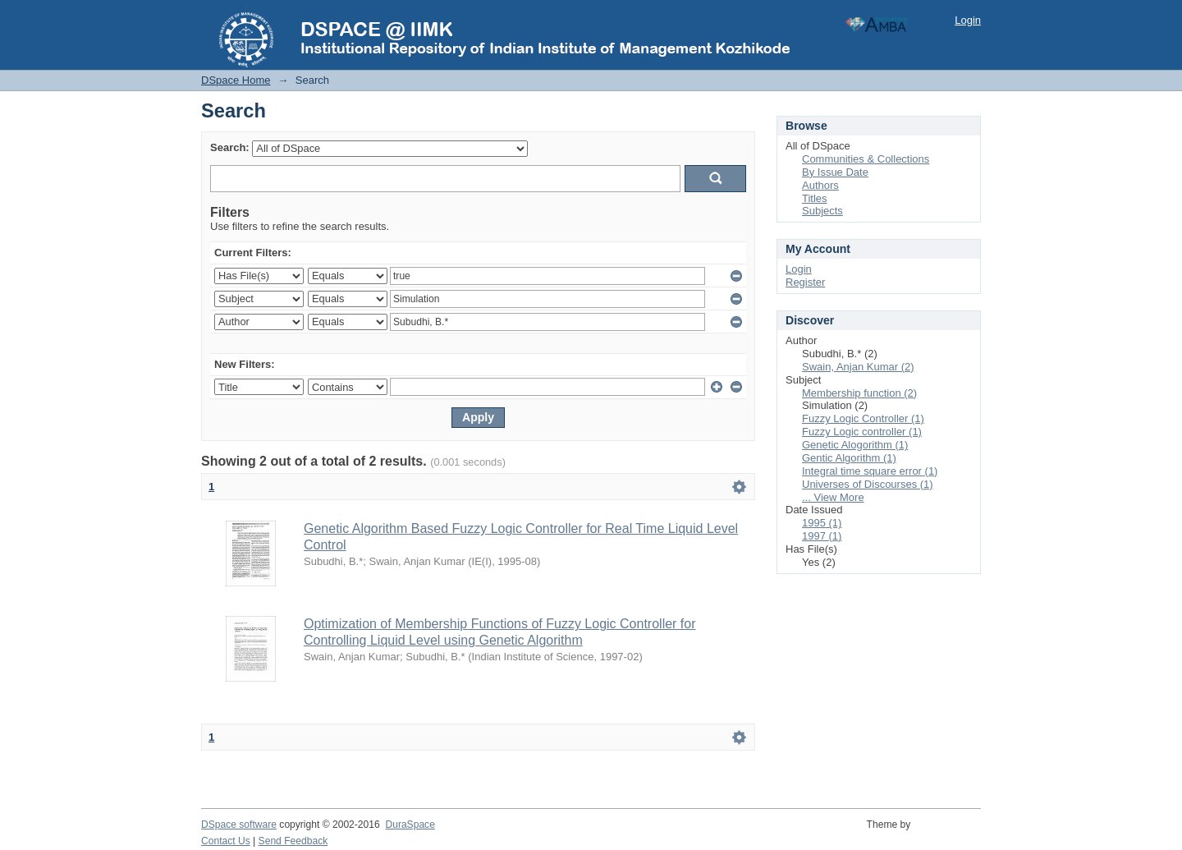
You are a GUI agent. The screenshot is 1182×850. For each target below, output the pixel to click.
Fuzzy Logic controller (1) (862, 431)
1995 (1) (821, 523)
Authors (820, 185)
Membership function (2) (859, 393)
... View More (833, 497)
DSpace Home (236, 80)
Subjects (822, 210)
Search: (230, 147)
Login (968, 20)
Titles (814, 198)
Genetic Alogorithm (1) (855, 445)
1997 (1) (821, 536)
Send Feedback (293, 841)
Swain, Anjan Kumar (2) (858, 367)
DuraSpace (409, 824)
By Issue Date (835, 172)
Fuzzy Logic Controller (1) (863, 418)
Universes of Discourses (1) (867, 484)
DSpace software (239, 824)
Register (805, 282)
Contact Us (225, 841)
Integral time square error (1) (869, 471)
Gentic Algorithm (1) (849, 458)
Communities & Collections (865, 159)
